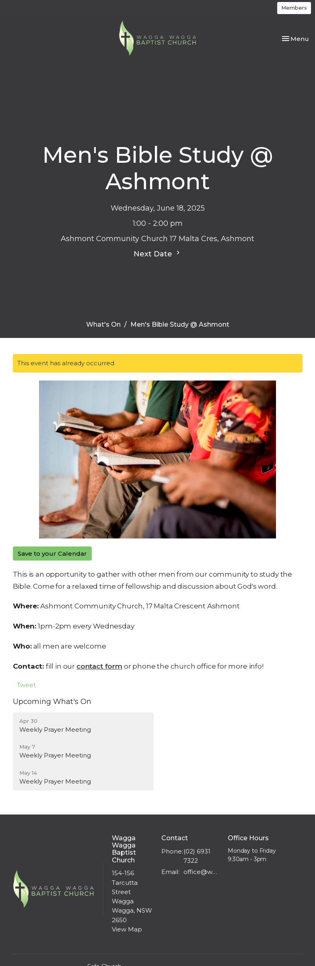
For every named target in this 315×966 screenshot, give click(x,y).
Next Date (158, 253)
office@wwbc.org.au (201, 872)
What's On (103, 324)
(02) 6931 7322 (196, 855)
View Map (127, 929)
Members (294, 7)
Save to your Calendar (52, 553)
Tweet (26, 685)
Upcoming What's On (52, 701)
